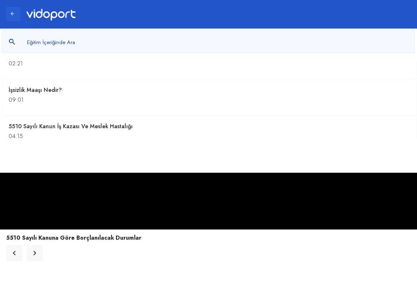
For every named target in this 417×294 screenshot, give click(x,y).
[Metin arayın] (208, 42)
